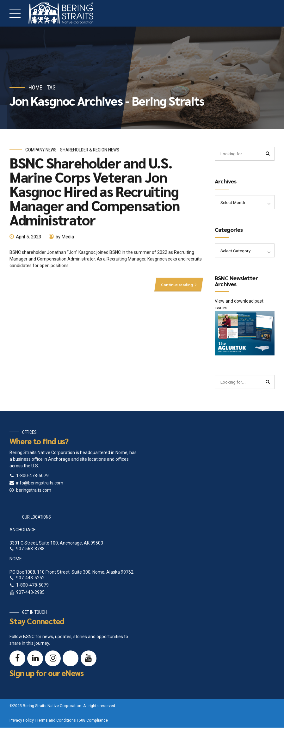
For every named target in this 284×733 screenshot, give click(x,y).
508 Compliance (93, 722)
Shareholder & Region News (89, 152)
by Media (65, 239)
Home (35, 87)
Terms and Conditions (56, 722)
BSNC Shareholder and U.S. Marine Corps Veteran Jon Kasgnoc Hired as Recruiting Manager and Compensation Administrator (94, 193)
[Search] (267, 154)
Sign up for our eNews (46, 674)
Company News (41, 152)
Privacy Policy (21, 722)
